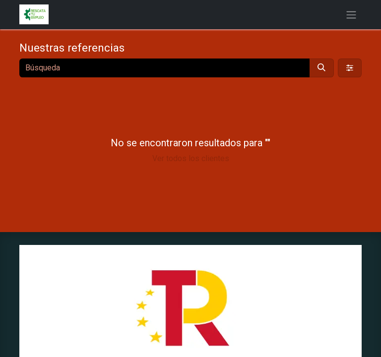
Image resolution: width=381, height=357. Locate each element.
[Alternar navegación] (351, 14)
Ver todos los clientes (190, 158)
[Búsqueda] (321, 68)
